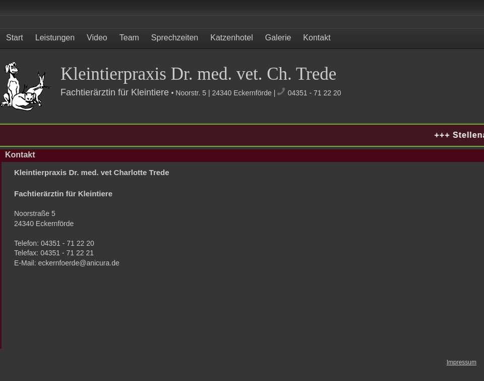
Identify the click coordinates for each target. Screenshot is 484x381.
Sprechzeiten (174, 37)
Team (129, 37)
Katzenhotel (231, 37)
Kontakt (316, 37)
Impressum (461, 362)
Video (97, 37)
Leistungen (55, 37)
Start (14, 37)
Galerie (278, 37)
